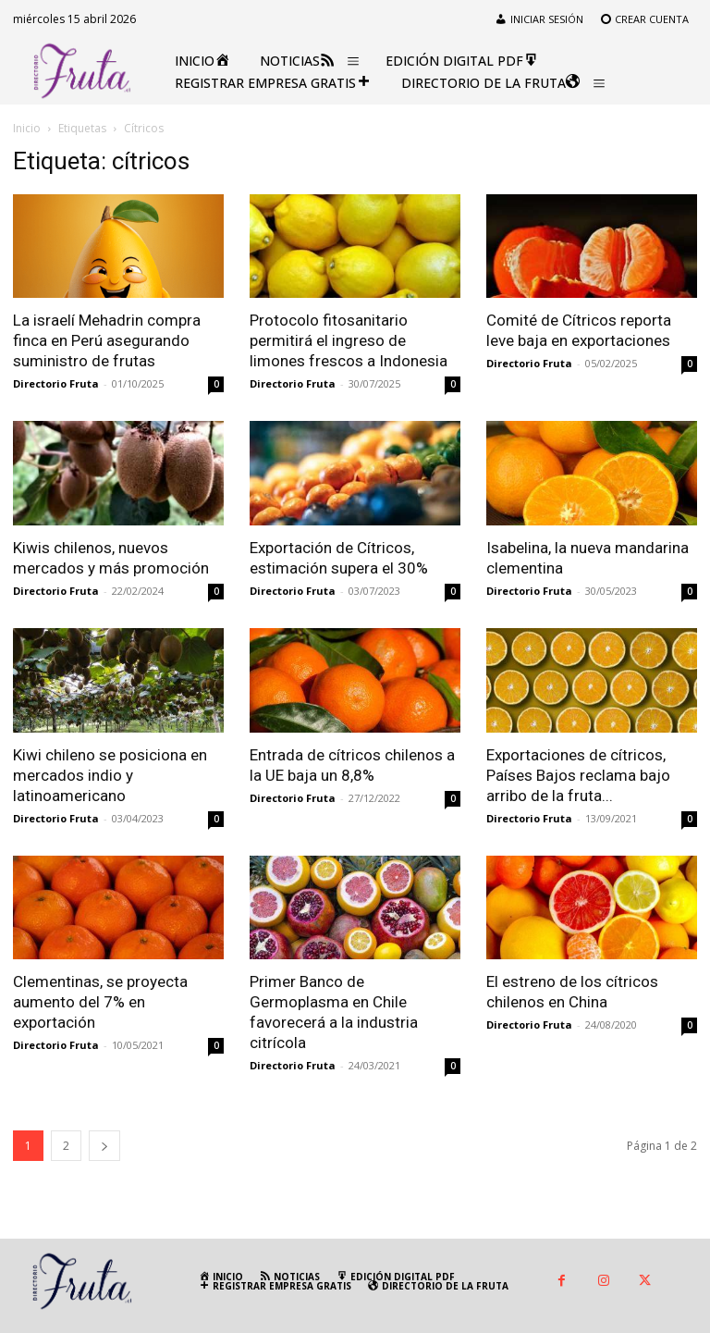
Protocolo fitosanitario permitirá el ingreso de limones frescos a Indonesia (348, 340)
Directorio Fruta (56, 383)
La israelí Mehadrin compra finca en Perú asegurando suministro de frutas (107, 340)
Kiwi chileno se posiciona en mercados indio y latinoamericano (110, 775)
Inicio (27, 128)
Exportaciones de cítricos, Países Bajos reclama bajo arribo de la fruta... (578, 775)
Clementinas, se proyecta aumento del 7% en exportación (100, 1001)
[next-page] (104, 1145)
